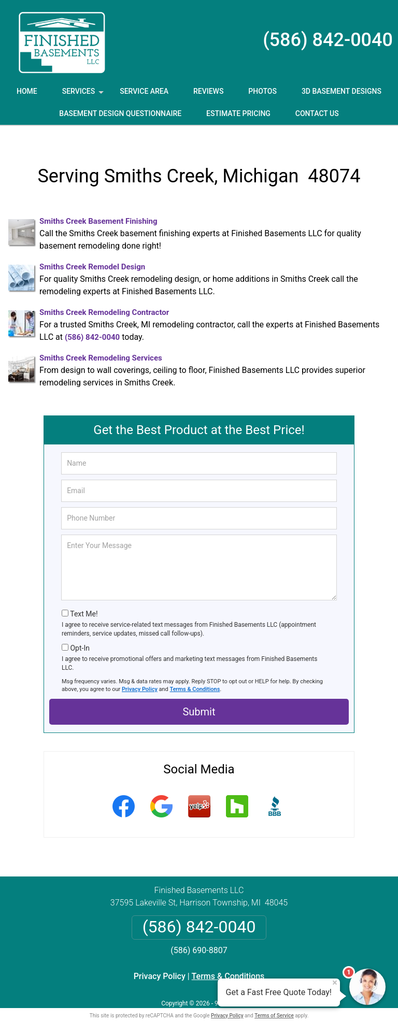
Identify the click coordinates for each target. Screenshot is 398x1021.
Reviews (208, 91)
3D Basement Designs (341, 91)
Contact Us (317, 113)
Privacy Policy (140, 672)
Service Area (144, 91)
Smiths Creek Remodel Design (92, 250)
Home (27, 91)
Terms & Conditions (195, 672)
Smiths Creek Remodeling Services (100, 341)
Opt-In (79, 631)
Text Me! (83, 597)
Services (84, 95)
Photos (262, 91)
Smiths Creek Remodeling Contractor (104, 295)
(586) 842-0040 (328, 40)
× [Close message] (334, 982)
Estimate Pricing (238, 113)
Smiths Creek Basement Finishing (98, 204)
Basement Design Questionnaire (120, 113)
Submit (198, 695)
